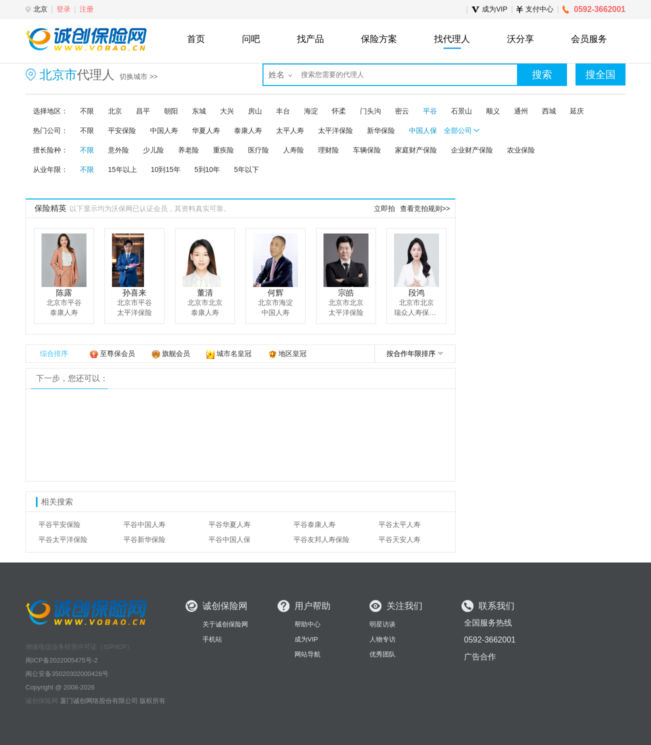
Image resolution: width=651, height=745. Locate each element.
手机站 (212, 639)
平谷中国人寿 (145, 524)
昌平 (143, 111)
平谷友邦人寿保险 (322, 540)
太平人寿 (290, 130)
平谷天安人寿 (399, 540)
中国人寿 (164, 130)
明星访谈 (383, 624)
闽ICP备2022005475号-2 (62, 660)
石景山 (461, 111)
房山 (255, 111)
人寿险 (293, 150)
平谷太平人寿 (399, 524)
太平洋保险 (335, 130)
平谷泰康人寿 (315, 524)
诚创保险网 (42, 700)
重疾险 (223, 150)
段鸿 (416, 292)
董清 (205, 292)
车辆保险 (367, 150)
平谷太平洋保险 (63, 540)
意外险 (118, 150)
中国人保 (423, 130)
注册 (87, 9)
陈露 (64, 292)
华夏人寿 (206, 130)
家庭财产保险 (416, 150)
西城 (549, 111)
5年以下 (246, 170)
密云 (402, 111)
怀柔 (339, 111)
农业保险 (521, 150)
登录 (63, 9)
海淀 (311, 111)
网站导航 (307, 654)
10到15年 (165, 170)
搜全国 (601, 74)
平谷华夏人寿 (229, 524)
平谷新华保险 (145, 540)
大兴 (227, 111)
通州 (521, 111)
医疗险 (258, 150)
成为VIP (306, 639)
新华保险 (381, 130)
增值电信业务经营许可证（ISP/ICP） (79, 646)
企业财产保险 (472, 150)
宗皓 (346, 292)
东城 (199, 111)
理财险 (328, 150)
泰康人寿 (248, 130)
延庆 (577, 111)
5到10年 (207, 170)
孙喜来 (134, 292)
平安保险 (122, 130)
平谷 (430, 111)
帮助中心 (307, 624)
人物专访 (383, 639)
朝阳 (171, 111)
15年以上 (122, 170)
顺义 (493, 111)
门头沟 (370, 111)
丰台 (283, 111)
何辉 (276, 292)
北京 (115, 111)
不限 (87, 111)
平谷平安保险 (59, 524)
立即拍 (384, 208)
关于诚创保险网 (225, 624)
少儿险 (153, 150)
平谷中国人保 (229, 540)
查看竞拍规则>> (425, 208)
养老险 (188, 150)
